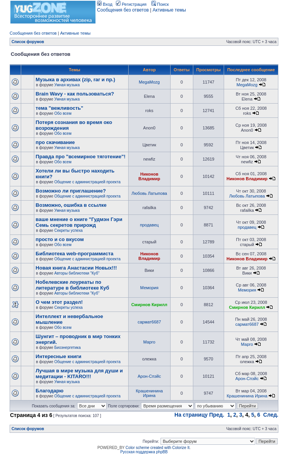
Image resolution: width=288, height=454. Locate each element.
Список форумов (28, 42)
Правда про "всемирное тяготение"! (81, 156)
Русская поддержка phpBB (143, 452)
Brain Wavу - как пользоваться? (75, 94)
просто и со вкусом (60, 239)
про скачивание (55, 142)
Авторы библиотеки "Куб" (76, 273)
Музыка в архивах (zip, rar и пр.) (75, 79)
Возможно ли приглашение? (71, 191)
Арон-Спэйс (149, 376)
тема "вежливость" (60, 108)
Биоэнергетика (67, 347)
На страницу (191, 415)
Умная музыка (67, 85)
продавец (149, 225)
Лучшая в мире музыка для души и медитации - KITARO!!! (79, 373)
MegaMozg (149, 82)
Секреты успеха (68, 230)
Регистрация (131, 4)
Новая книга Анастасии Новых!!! (76, 268)
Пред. (216, 415)
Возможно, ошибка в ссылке (71, 205)
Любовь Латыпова (149, 193)
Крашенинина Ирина (149, 393)
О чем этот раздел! (59, 302)
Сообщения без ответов (123, 10)
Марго (149, 342)
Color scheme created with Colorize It (157, 448)
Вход (104, 4)
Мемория (149, 287)
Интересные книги (59, 356)
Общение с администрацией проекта (87, 182)
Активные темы (169, 10)
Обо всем (62, 113)
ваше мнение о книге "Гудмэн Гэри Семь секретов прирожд (79, 222)
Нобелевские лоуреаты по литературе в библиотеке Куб (72, 285)
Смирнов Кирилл (149, 304)
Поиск (160, 4)
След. (270, 415)
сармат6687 (149, 322)
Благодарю (50, 391)
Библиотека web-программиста (75, 253)
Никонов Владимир (149, 176)
